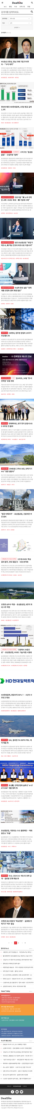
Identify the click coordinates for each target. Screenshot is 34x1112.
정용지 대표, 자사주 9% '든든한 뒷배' (10, 999)
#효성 (2, 123)
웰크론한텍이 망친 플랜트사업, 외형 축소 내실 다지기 (17, 956)
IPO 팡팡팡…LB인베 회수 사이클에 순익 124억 (12, 1033)
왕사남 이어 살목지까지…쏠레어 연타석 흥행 (15, 1075)
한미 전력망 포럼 (6, 378)
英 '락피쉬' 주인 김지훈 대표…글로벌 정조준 (11, 1011)
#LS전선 (16, 213)
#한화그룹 (9, 892)
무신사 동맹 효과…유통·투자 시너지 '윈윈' (11, 1009)
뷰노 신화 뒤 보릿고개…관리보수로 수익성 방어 (12, 1031)
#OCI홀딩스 (15, 439)
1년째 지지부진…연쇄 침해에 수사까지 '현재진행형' (13, 1020)
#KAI (2, 756)
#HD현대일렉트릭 (5, 711)
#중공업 (10, 168)
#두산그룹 (3, 892)
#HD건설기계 (22, 439)
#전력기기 (3, 484)
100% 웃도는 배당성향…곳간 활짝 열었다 (11, 997)
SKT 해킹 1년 (5, 1018)
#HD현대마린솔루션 (17, 892)
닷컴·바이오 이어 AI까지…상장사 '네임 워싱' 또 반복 (17, 1071)
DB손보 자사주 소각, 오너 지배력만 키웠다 (14, 1044)
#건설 (14, 168)
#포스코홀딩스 (7, 756)
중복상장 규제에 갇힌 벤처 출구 (11, 963)
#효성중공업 (4, 77)
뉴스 (5, 7)
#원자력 (8, 304)
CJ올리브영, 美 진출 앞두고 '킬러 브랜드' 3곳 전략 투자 (18, 982)
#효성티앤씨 (11, 77)
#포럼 (13, 394)
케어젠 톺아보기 (5, 995)
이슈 (15, 7)
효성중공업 (16, 152)
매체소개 (9, 1086)
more (30, 948)
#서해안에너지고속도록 (16, 665)
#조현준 (12, 530)
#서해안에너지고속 (5, 665)
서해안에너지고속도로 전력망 (9, 559)
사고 (13, 378)
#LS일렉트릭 (15, 620)
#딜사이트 (3, 394)
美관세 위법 (5, 468)
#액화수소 (14, 846)
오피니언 (22, 7)
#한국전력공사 (9, 213)
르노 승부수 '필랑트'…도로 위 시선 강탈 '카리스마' (17, 1067)
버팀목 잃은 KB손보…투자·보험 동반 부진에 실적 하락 (18, 967)
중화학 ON (4, 333)
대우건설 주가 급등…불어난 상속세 (12, 971)
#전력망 (3, 213)
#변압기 (9, 484)
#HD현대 (3, 349)
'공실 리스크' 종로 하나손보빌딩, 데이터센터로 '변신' (18, 960)
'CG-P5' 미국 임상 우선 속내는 (8, 1002)
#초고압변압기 (15, 123)
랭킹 (10, 7)
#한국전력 (16, 801)
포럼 (28, 7)
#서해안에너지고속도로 (6, 575)
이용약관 (25, 1086)
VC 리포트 (4, 1029)
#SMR (12, 304)
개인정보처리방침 (17, 1086)
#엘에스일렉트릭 (21, 711)
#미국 (13, 484)
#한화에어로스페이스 (11, 349)
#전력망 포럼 (19, 258)
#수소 (9, 846)
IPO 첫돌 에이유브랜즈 (7, 1007)
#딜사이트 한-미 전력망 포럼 (8, 258)
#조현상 (17, 77)
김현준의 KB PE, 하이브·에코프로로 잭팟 (14, 986)
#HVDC (15, 575)
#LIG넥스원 (15, 756)
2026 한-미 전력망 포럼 (7, 197)
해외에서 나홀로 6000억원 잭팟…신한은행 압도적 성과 (18, 1063)
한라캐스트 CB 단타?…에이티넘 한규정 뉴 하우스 (12, 1035)
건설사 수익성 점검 (6, 152)
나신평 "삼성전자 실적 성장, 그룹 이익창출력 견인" (17, 1079)
